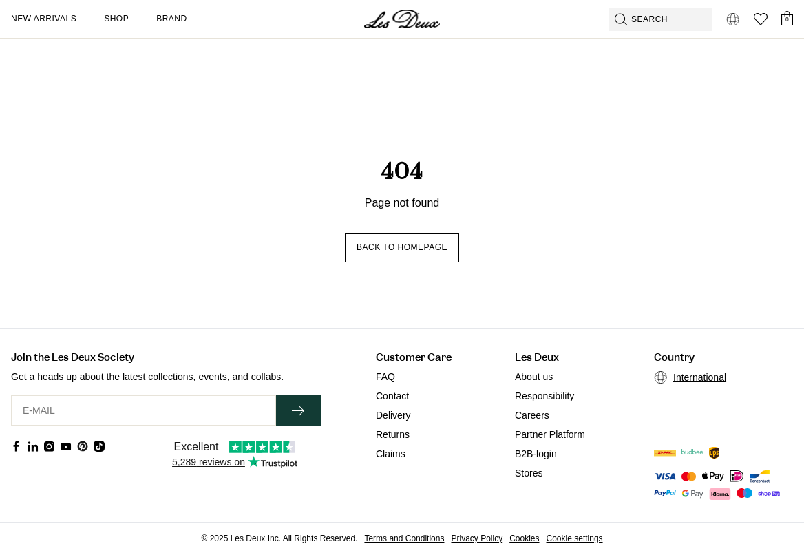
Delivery (393, 415)
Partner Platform (550, 434)
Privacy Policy (476, 538)
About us (534, 376)
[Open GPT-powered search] (660, 19)
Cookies (524, 538)
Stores (528, 473)
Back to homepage (402, 247)
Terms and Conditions (404, 538)
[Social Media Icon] (16, 446)
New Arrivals (43, 18)
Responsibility (544, 395)
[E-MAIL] (143, 410)
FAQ (385, 376)
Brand (171, 18)
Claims (390, 453)
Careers (532, 415)
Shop (116, 18)
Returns (393, 434)
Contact (392, 395)
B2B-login (536, 453)
